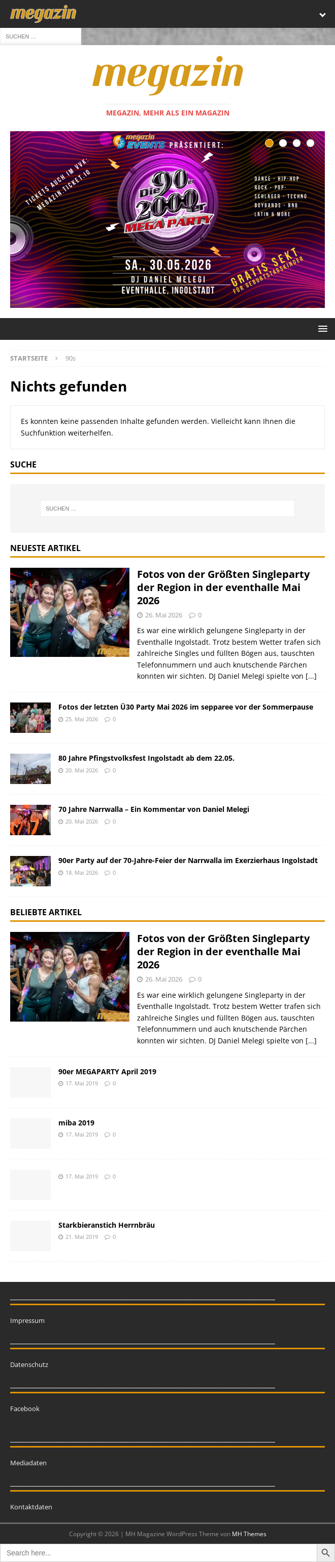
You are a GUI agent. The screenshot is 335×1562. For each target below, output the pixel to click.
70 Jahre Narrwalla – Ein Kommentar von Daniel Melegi (153, 809)
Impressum (27, 1320)
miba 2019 (76, 1122)
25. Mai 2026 (81, 719)
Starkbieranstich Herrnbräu (106, 1225)
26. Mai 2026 (163, 614)
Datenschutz (29, 1364)
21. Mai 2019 (81, 1236)
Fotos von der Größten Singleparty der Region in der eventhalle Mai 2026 (223, 587)
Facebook (25, 1408)
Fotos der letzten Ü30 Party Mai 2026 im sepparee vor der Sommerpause (185, 707)
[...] (311, 676)
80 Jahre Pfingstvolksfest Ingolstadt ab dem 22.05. (146, 758)
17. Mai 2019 (81, 1083)
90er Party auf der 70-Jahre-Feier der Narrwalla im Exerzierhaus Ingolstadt (188, 860)
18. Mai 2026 (81, 872)
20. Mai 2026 (81, 770)
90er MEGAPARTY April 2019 (107, 1071)
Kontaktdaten (31, 1506)
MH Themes (249, 1534)
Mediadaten (28, 1462)
